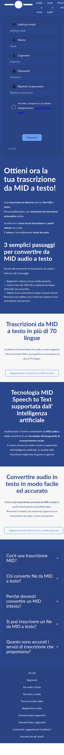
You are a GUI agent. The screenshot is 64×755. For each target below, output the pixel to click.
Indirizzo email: (27, 24)
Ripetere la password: (31, 86)
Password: (24, 71)
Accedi (12, 148)
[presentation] (31, 124)
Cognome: (24, 55)
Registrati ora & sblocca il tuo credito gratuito (33, 530)
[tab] (32, 558)
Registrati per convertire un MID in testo (32, 373)
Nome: (22, 40)
